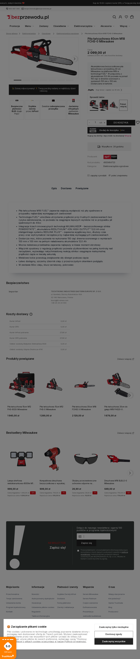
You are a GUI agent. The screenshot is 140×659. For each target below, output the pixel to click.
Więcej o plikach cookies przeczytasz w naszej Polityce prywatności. (50, 641)
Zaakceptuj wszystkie (113, 641)
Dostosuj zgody (113, 634)
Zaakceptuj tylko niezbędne (114, 627)
